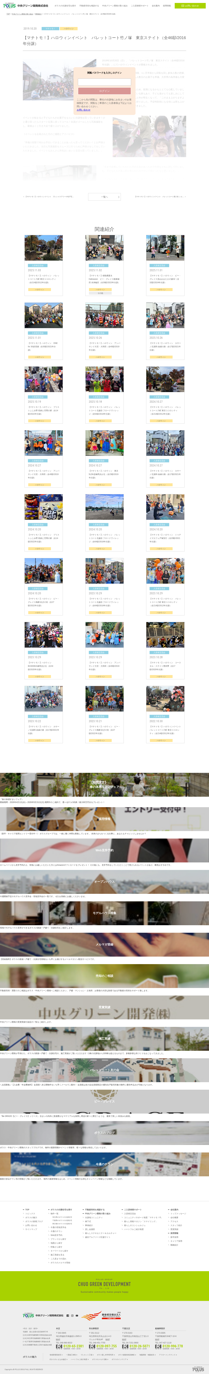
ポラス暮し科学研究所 (105, 1355)
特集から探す (56, 1247)
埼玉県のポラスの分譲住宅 (62, 1217)
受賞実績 (174, 1229)
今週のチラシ (56, 1231)
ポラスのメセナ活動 (99, 1359)
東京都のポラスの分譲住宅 (62, 1224)
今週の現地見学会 (58, 1227)
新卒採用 (174, 1237)
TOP (27, 1210)
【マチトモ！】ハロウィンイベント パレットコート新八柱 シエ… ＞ (160, 197)
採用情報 (174, 1233)
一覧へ (104, 197)
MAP (58, 1339)
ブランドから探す (58, 1239)
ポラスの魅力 (31, 1217)
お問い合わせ (190, 5)
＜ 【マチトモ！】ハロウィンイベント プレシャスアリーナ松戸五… (48, 197)
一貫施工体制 (71, 1355)
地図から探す (56, 1243)
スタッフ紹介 (176, 1225)
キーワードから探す (59, 1251)
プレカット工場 (86, 1355)
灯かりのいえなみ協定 (58, 1359)
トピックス (30, 1213)
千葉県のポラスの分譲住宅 (62, 1220)
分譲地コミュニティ (94, 1217)
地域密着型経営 (55, 1355)
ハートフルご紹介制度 (134, 1229)
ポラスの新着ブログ (34, 1221)
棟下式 (88, 1221)
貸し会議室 (90, 1229)
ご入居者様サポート (133, 1210)
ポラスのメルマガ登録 (60, 1263)
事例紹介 (89, 1225)
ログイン (104, 91)
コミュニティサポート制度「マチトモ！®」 (143, 1217)
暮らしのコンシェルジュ (135, 1225)
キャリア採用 (176, 1241)
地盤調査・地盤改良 (146, 1355)
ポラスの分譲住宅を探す (61, 1210)
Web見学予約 (56, 1235)
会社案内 (174, 1210)
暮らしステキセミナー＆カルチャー (100, 1233)
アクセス (174, 1221)
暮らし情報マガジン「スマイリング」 (140, 1221)
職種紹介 (174, 1245)
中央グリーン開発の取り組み (98, 1213)
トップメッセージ (178, 1213)
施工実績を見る (57, 1255)
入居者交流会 (130, 1213)
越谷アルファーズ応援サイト (98, 1237)
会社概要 (174, 1217)
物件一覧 (54, 1213)
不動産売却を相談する (95, 1210)
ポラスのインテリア (119, 1359)
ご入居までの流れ (58, 1259)
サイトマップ (31, 1229)
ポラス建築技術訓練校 (126, 1355)
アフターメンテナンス (167, 1355)
